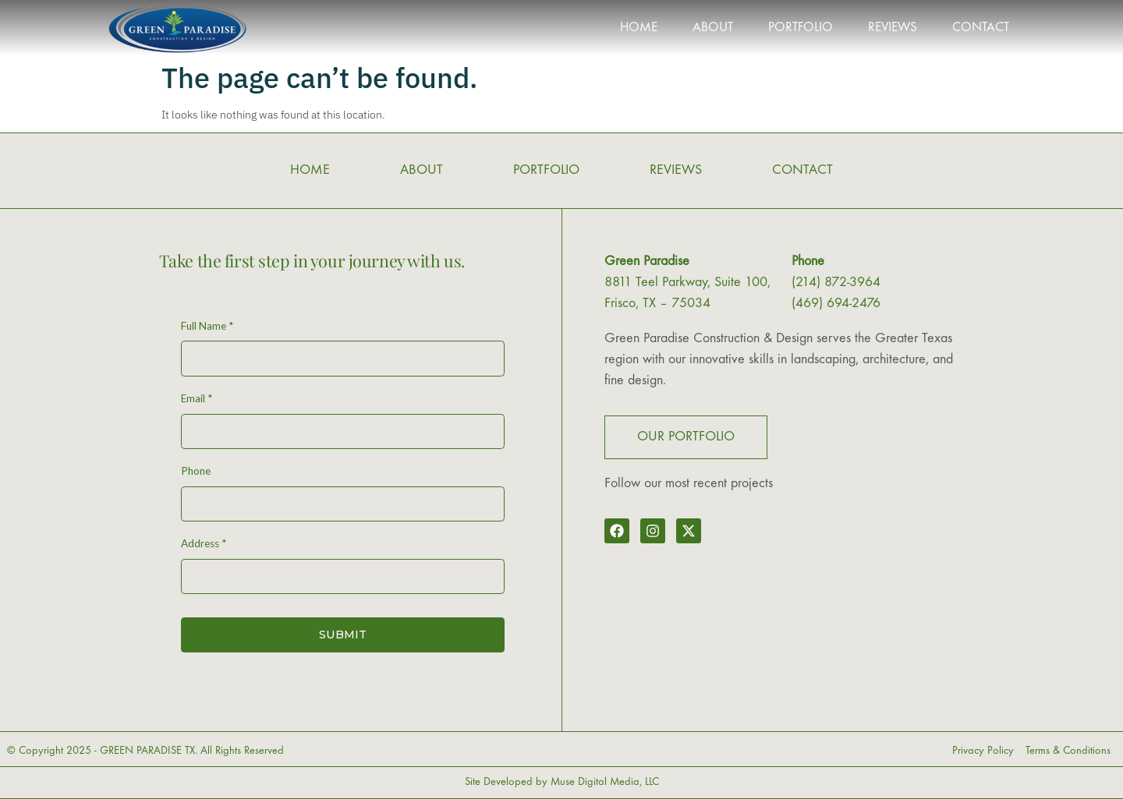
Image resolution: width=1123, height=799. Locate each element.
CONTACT (980, 28)
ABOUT (713, 28)
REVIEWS (892, 28)
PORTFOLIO (800, 28)
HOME (638, 28)
